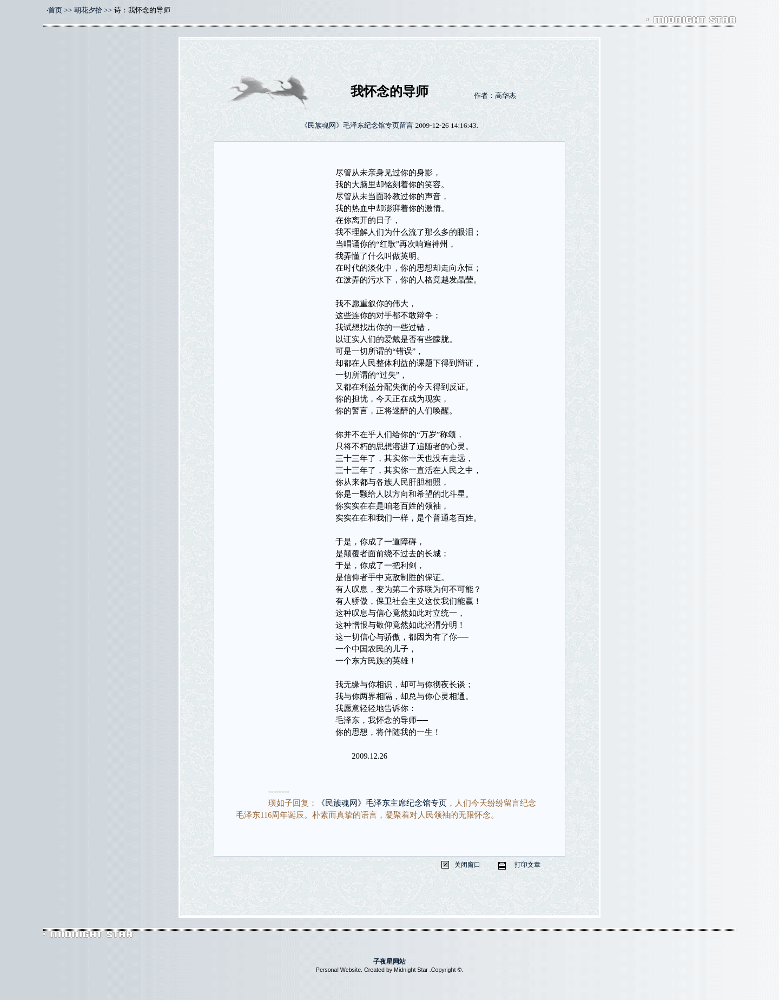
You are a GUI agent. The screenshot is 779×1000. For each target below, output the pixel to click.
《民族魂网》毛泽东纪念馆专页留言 (357, 125)
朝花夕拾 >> (93, 10)
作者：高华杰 (495, 95)
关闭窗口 (467, 865)
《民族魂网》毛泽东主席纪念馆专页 (382, 803)
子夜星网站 (389, 961)
